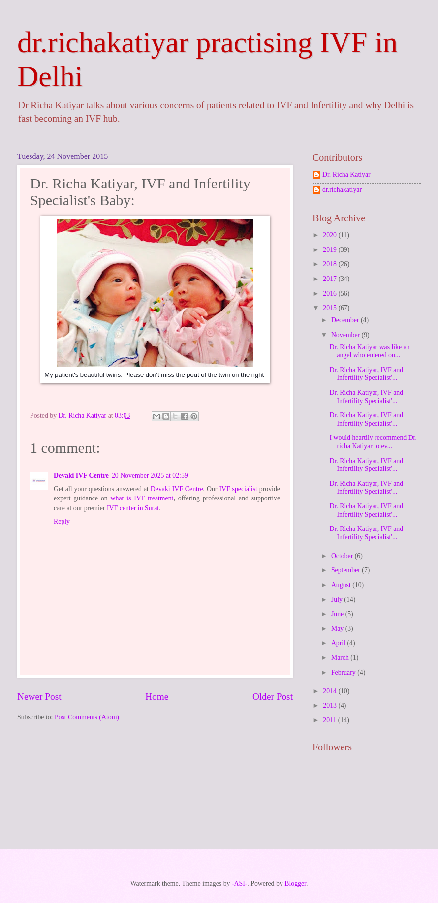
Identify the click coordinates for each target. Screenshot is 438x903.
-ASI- (239, 883)
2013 (330, 705)
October (343, 556)
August (341, 585)
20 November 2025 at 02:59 (150, 475)
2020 (330, 235)
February (344, 672)
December (346, 320)
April (339, 643)
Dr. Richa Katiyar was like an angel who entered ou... (369, 351)
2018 (330, 264)
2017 (330, 278)
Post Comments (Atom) (87, 717)
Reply (62, 521)
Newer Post (39, 696)
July (337, 599)
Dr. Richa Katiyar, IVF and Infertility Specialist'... (366, 374)
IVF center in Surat (133, 508)
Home (156, 696)
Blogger (295, 883)
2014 (330, 691)
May (338, 628)
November (346, 335)
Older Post (272, 696)
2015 (330, 307)
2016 (330, 293)
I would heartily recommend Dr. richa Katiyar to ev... (372, 442)
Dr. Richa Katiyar (346, 174)
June (338, 614)
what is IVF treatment (142, 498)
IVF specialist (238, 489)
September (346, 570)
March (340, 657)
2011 (330, 720)
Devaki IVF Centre (81, 475)
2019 (330, 249)
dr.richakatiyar (342, 189)
